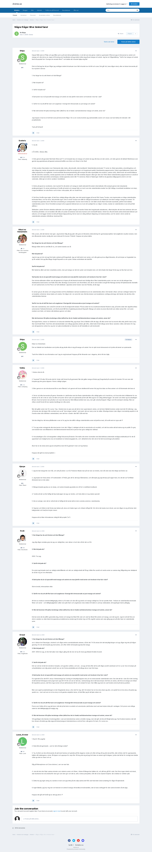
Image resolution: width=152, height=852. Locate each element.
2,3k (22, 385)
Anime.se (17, 4)
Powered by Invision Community (76, 849)
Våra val (75, 10)
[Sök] (115, 10)
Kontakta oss (79, 845)
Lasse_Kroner (22, 735)
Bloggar (25, 10)
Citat (37, 133)
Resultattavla (57, 15)
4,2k (22, 651)
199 (22, 751)
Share (120, 33)
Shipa (24, 32)
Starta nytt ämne (109, 42)
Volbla (22, 368)
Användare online (44, 15)
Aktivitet (39, 10)
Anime (31, 34)
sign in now (56, 811)
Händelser (23, 15)
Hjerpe (22, 466)
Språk (71, 845)
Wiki (32, 10)
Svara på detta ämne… (31, 819)
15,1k (22, 157)
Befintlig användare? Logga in (116, 4)
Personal (32, 15)
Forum (15, 15)
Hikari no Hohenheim (22, 231)
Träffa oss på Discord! (52, 10)
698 (23, 547)
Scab (22, 531)
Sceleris (22, 141)
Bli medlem (134, 4)
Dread (22, 635)
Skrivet (38, 51)
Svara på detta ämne (128, 42)
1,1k (22, 248)
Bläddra (16, 11)
